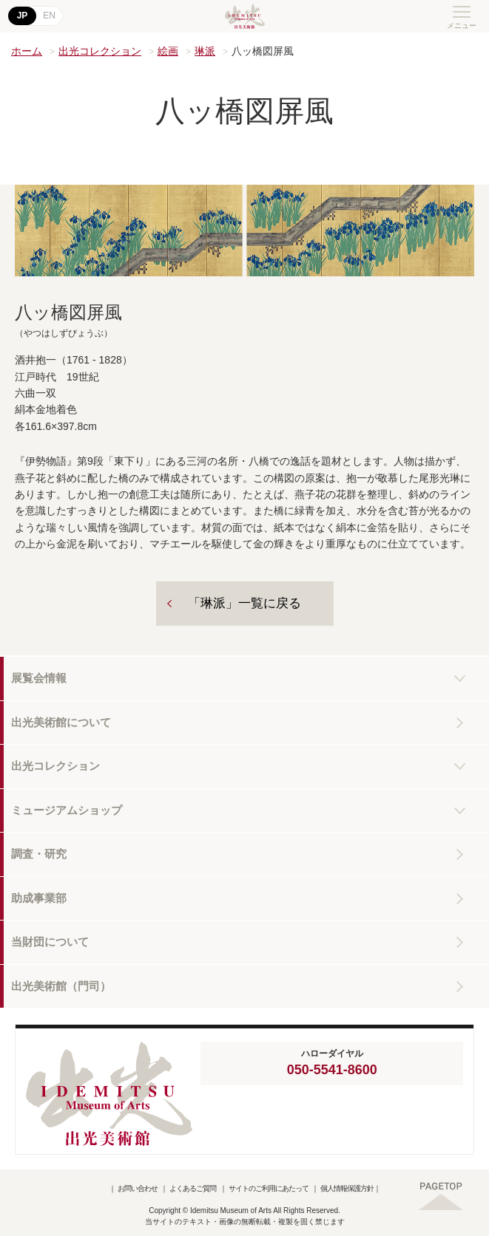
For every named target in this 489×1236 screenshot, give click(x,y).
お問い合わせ (138, 1188)
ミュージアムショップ (66, 810)
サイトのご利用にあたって (268, 1188)
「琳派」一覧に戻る (244, 603)
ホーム (26, 51)
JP (22, 15)
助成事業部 (39, 898)
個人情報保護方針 (347, 1188)
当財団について (50, 941)
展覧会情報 (39, 678)
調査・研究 (39, 853)
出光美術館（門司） (61, 986)
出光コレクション (99, 51)
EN (49, 15)
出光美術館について (61, 722)
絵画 (168, 51)
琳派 (205, 51)
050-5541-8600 (332, 1069)
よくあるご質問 (192, 1188)
